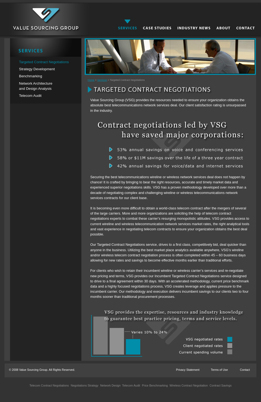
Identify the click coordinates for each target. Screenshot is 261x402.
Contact (245, 369)
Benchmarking (30, 76)
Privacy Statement (187, 369)
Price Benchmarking (154, 385)
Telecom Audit (30, 96)
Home (91, 80)
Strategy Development (37, 69)
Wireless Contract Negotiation (188, 385)
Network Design (109, 385)
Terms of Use (219, 369)
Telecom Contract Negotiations (49, 385)
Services (102, 80)
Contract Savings (220, 385)
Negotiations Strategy (84, 385)
